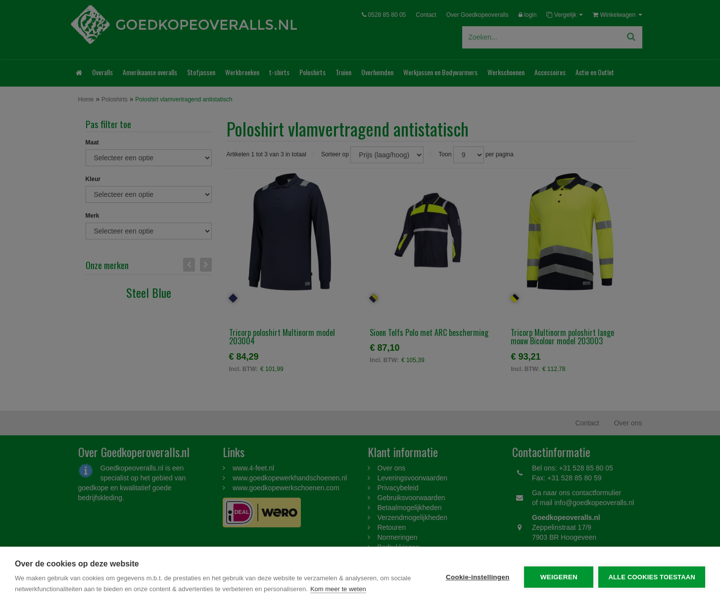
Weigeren (558, 577)
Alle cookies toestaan (651, 577)
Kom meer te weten (338, 589)
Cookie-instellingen (477, 577)
